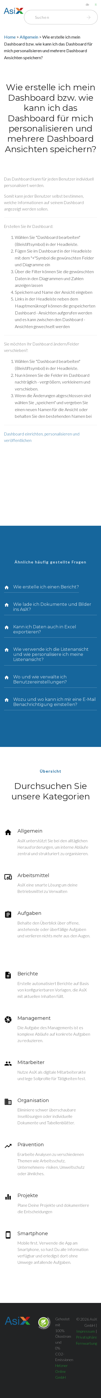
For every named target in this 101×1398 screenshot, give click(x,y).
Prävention (31, 1145)
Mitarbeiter (31, 1062)
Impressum (85, 1331)
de (87, 4)
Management (34, 1018)
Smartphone (33, 1234)
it (96, 4)
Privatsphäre (86, 1337)
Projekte (28, 1195)
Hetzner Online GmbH (61, 1371)
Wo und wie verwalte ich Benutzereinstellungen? (40, 679)
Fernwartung (86, 1343)
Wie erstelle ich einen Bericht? (46, 586)
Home (10, 36)
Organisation (33, 1100)
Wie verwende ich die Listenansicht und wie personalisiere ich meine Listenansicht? (51, 654)
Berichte (28, 974)
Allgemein (29, 36)
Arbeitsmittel (33, 875)
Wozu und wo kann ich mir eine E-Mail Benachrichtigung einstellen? (54, 702)
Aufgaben (29, 913)
